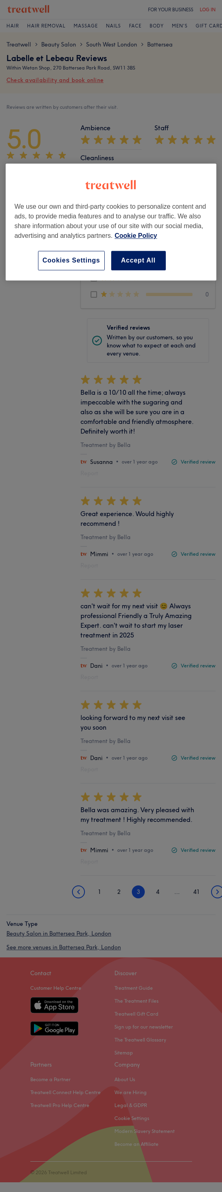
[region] (111, 221)
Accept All (138, 260)
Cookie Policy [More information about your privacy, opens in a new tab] (136, 235)
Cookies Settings (71, 260)
